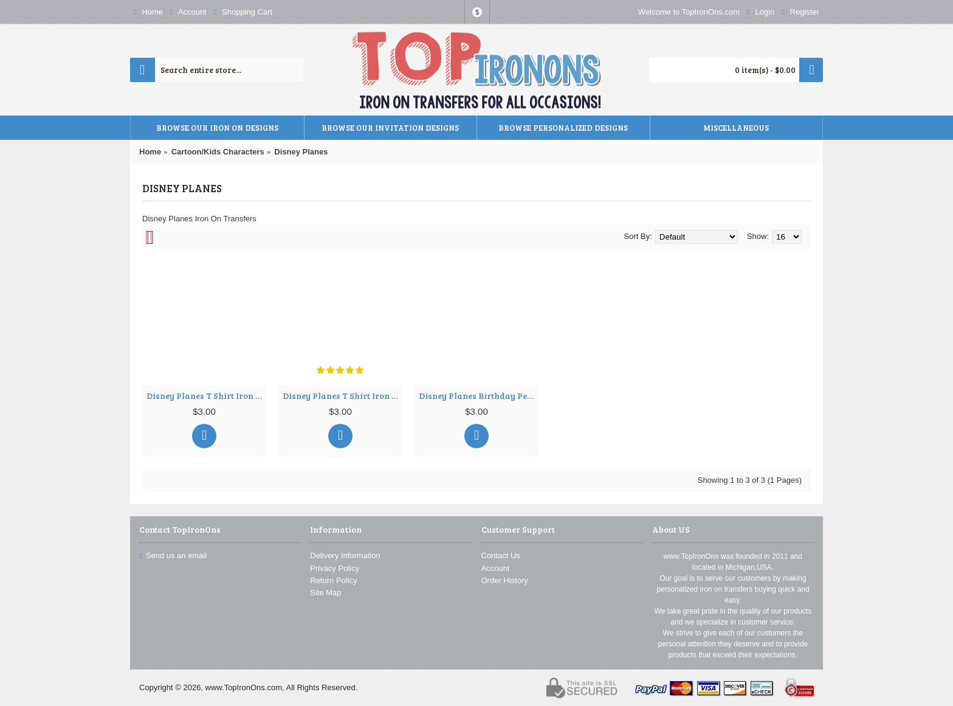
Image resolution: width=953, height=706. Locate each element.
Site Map (325, 592)
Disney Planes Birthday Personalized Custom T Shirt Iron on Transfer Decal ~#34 (478, 395)
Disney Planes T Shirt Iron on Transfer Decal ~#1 (206, 395)
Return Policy (333, 580)
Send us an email (173, 555)
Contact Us (500, 555)
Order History (504, 580)
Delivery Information (345, 555)
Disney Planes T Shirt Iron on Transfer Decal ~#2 (342, 395)
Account (495, 568)
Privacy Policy (334, 568)
